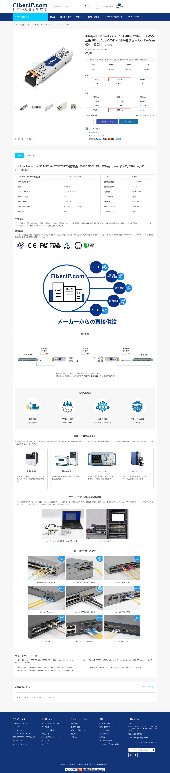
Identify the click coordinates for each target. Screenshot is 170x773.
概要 (19, 156)
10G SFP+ (16, 727)
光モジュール (46, 741)
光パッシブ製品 (18, 741)
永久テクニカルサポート (99, 135)
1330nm (96, 101)
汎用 (143, 83)
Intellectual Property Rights (110, 744)
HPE (96, 83)
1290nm (120, 97)
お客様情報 (74, 723)
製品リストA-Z (47, 734)
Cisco (96, 79)
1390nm (96, 106)
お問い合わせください (145, 115)
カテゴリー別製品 (48, 730)
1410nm (120, 106)
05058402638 (136, 734)
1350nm (120, 101)
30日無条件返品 (96, 132)
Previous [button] (16, 107)
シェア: (17, 139)
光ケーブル (45, 744)
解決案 (52, 17)
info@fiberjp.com (141, 738)
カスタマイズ (65, 17)
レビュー (31, 156)
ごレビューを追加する (147, 687)
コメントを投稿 (48, 697)
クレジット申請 (104, 730)
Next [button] (81, 107)
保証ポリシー (75, 734)
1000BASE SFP (18, 730)
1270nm (96, 97)
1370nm (143, 101)
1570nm (120, 110)
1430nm (143, 106)
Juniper (120, 79)
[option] (24, 108)
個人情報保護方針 (105, 741)
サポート (79, 17)
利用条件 (102, 737)
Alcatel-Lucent (96, 88)
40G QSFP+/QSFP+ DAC (22, 734)
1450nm (96, 110)
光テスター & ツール (20, 744)
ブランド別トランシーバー (51, 723)
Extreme (119, 83)
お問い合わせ (93, 17)
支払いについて (104, 727)
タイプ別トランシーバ (49, 727)
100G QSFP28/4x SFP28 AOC (24, 737)
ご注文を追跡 (75, 727)
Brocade (143, 79)
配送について (104, 734)
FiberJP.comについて (113, 17)
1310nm (143, 97)
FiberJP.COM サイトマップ (52, 737)
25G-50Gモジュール (20, 723)
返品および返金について (79, 730)
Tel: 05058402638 (134, 17)
